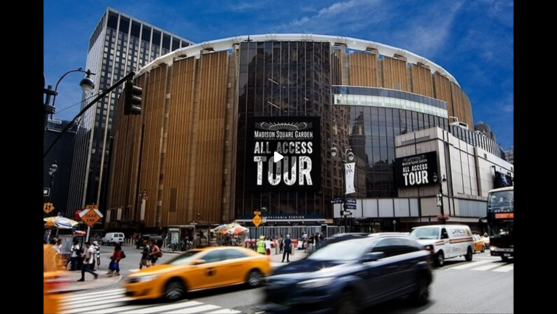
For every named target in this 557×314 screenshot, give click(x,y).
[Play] (278, 157)
